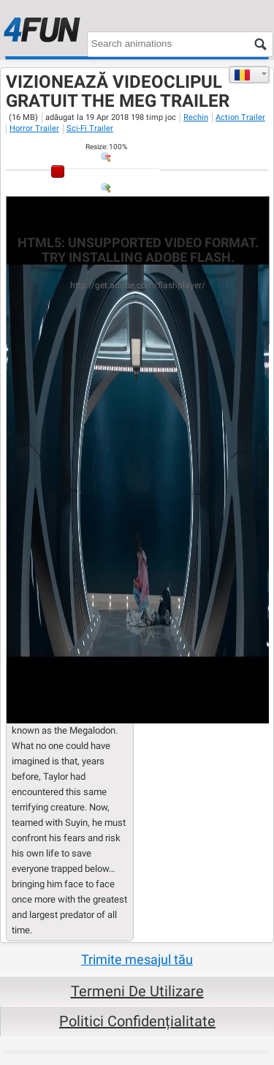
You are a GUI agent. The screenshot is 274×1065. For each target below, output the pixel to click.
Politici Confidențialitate (137, 1021)
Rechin (195, 117)
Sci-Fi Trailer (89, 128)
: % (106, 147)
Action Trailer (240, 117)
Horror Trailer (34, 128)
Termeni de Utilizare (137, 991)
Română (242, 74)
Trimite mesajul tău (137, 959)
